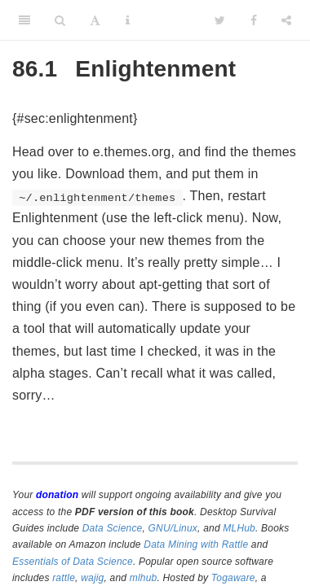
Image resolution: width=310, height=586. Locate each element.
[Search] (60, 20)
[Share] (286, 20)
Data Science (112, 528)
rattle (63, 578)
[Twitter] (219, 20)
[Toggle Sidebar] (24, 20)
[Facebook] (253, 20)
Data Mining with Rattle (196, 544)
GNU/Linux (173, 528)
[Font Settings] (95, 20)
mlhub (143, 578)
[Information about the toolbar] (127, 20)
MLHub (239, 528)
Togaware (233, 578)
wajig (92, 578)
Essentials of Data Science (72, 561)
